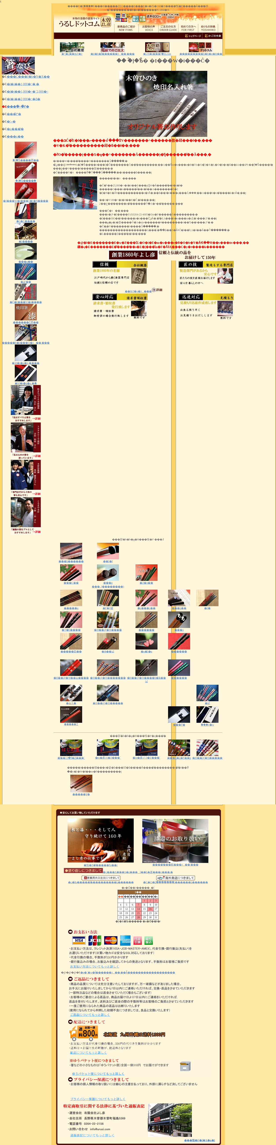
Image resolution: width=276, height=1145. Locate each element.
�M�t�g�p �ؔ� (26, 382)
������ (146, 628)
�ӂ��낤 (108, 650)
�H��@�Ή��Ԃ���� (71, 676)
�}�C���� (26, 220)
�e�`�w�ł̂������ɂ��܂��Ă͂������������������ (127, 972)
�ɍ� (207, 607)
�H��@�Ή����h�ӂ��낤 (146, 678)
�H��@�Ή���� (108, 628)
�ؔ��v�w (207, 723)
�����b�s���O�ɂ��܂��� (26, 341)
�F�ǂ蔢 (108, 607)
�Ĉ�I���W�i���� (26, 301)
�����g (71, 608)
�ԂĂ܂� (71, 702)
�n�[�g (146, 650)
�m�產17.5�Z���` (146, 756)
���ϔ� (179, 723)
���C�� (71, 581)
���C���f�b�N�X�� (28, 76)
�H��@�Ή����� (108, 702)
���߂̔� (14, 114)
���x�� (15, 136)
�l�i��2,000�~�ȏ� (24, 99)
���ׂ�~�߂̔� (18, 106)
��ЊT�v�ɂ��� (144, 291)
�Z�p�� (146, 581)
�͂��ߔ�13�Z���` (71, 757)
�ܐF (207, 702)
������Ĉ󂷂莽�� (26, 321)
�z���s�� (146, 607)
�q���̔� (15, 129)
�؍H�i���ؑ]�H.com (157, 53)
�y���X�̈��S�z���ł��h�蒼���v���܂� (118, 872)
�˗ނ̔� (11, 121)
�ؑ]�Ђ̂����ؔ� (26, 179)
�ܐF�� (26, 280)
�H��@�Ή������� (108, 676)
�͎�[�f (108, 560)
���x (179, 628)
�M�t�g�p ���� (25, 362)
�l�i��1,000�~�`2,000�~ (27, 91)
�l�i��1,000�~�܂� (23, 84)
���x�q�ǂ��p (179, 757)
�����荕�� (71, 650)
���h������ (71, 560)
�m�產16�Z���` (108, 756)
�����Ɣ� (81, 793)
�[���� (26, 240)
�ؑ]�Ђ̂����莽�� (26, 159)
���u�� (26, 260)
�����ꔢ (71, 723)
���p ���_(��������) (108, 583)
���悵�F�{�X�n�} (199, 1140)
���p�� (179, 607)
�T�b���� (71, 628)
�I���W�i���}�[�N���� (25, 199)
